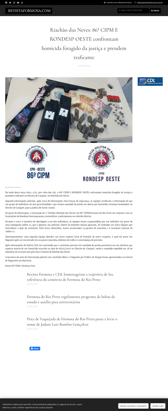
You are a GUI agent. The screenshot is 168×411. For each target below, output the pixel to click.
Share (35, 348)
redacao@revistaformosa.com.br (150, 2)
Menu (155, 10)
